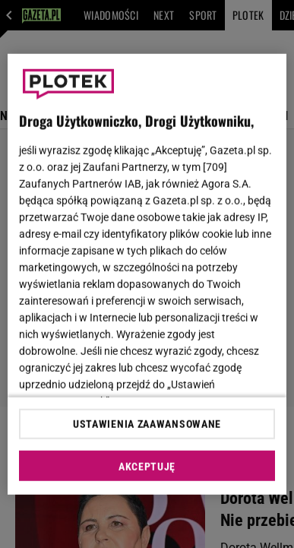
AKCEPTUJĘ (147, 467)
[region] (147, 274)
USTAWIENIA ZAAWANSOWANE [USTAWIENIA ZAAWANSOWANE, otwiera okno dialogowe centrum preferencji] (147, 424)
